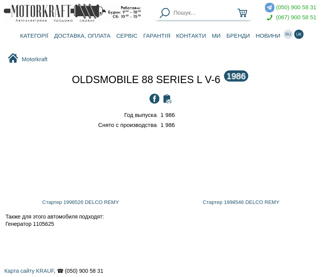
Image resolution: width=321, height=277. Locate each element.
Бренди (238, 36)
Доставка (82, 36)
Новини (268, 36)
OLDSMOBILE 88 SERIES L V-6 (160, 79)
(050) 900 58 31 (290, 7)
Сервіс (126, 36)
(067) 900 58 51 (290, 17)
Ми (216, 36)
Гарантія (157, 36)
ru (288, 34)
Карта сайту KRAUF (29, 271)
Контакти (191, 36)
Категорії (34, 36)
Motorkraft (27, 59)
